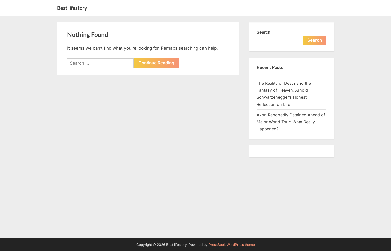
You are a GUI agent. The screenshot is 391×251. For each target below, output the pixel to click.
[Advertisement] (195, 201)
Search (263, 32)
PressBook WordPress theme (232, 245)
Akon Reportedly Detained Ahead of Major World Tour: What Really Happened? (291, 122)
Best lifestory (72, 8)
